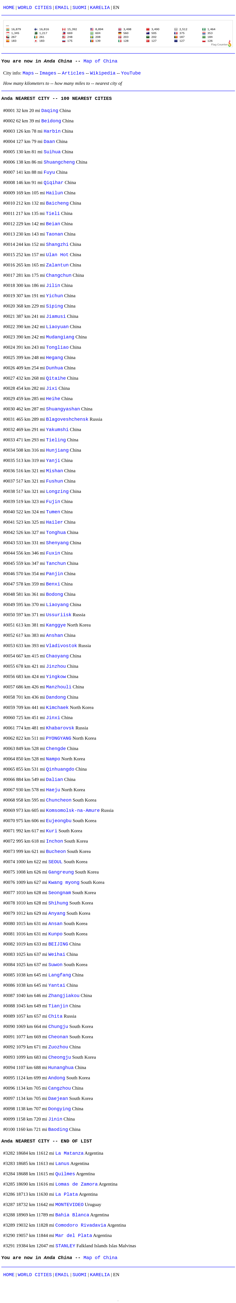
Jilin (53, 285)
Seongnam (59, 892)
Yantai (56, 985)
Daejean (58, 1098)
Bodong (54, 594)
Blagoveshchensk (67, 419)
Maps (28, 73)
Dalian (54, 779)
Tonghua (56, 532)
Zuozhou (58, 1047)
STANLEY (65, 1246)
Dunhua (54, 368)
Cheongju (59, 1057)
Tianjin (58, 1006)
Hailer (54, 522)
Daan (49, 141)
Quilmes (65, 1174)
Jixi (51, 388)
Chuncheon (59, 800)
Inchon (54, 841)
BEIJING (58, 944)
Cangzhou (59, 1088)
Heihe (53, 398)
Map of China (100, 61)
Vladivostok (61, 645)
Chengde (56, 748)
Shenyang (57, 543)
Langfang (59, 975)
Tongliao (57, 347)
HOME (9, 7)
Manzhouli (59, 687)
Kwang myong (63, 882)
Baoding (58, 1129)
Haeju (53, 790)
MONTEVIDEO (69, 1204)
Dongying (59, 1109)
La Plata (66, 1194)
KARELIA (100, 7)
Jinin (55, 1119)
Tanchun (56, 563)
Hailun (54, 193)
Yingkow (56, 676)
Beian (53, 224)
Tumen (53, 512)
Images (47, 73)
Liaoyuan (57, 326)
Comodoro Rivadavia (80, 1225)
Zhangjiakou (63, 995)
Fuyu (49, 172)
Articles (73, 73)
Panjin (54, 573)
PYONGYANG (58, 738)
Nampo (53, 759)
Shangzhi (57, 244)
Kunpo (55, 934)
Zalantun (57, 265)
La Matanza (69, 1153)
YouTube (131, 73)
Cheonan (58, 1037)
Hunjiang (57, 450)
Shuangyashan (63, 409)
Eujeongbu (59, 820)
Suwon (55, 964)
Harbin (52, 131)
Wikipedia (103, 73)
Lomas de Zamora (76, 1184)
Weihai (56, 954)
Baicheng (57, 203)
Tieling (56, 440)
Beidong (51, 121)
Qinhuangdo (60, 769)
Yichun (54, 296)
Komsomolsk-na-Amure (73, 810)
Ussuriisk (59, 615)
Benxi (53, 584)
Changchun (59, 275)
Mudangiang (60, 337)
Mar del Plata (73, 1235)
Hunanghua (61, 1067)
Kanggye (56, 625)
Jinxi (53, 717)
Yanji (53, 460)
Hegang (54, 357)
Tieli (53, 213)
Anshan (54, 635)
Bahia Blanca (72, 1215)
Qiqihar (53, 182)
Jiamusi (56, 316)
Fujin (53, 501)
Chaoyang (57, 656)
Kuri (51, 831)
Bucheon (56, 851)
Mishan (54, 471)
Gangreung (61, 872)
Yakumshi (57, 429)
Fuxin (53, 553)
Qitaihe (56, 378)
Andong (56, 1078)
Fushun (54, 481)
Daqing (49, 110)
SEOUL (55, 862)
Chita (55, 1016)
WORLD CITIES (35, 7)
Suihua (52, 152)
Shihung (58, 903)
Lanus (62, 1163)
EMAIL (62, 7)
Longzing (57, 491)
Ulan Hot (57, 254)
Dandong (56, 697)
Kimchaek (57, 707)
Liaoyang (57, 604)
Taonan (54, 234)
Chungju (58, 1026)
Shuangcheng (59, 162)
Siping (54, 306)
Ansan (55, 923)
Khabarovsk (60, 728)
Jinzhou (56, 666)
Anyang (56, 913)
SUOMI (80, 7)
